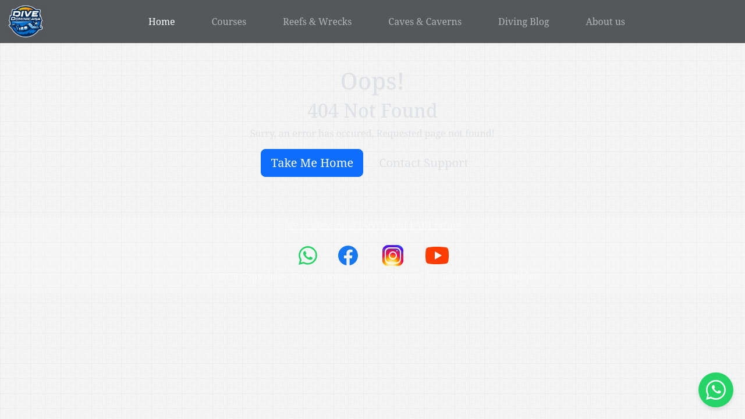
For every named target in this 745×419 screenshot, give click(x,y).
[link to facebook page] (349, 254)
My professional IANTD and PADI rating (372, 225)
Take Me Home (312, 163)
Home (161, 21)
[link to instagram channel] (394, 254)
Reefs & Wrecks (317, 21)
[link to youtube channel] (437, 254)
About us (605, 21)
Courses (229, 21)
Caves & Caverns (425, 21)
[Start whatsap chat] (715, 389)
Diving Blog (523, 21)
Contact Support (423, 163)
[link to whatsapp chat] (309, 254)
